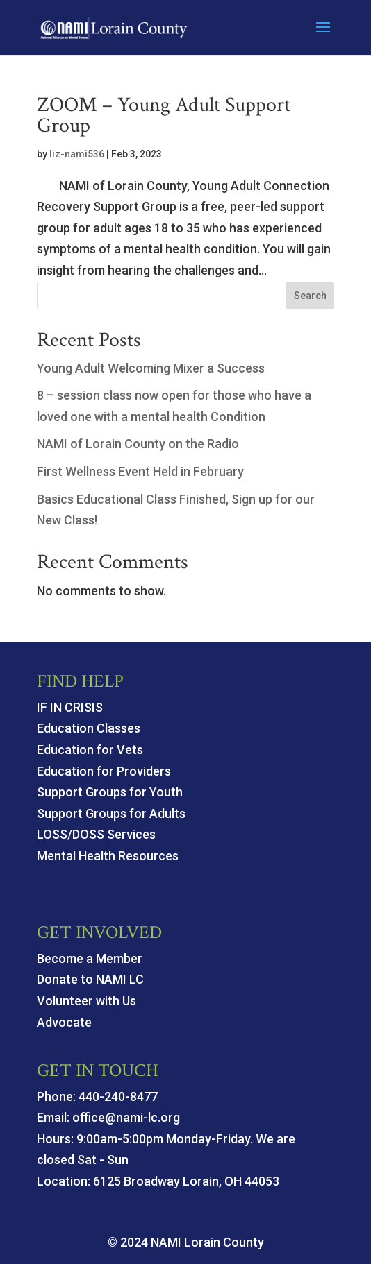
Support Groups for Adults (111, 813)
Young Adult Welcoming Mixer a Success (151, 368)
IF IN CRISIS (70, 707)
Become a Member (89, 958)
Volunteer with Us (86, 1000)
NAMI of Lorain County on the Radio (138, 443)
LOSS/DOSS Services (96, 834)
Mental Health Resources (108, 855)
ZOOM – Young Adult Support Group (163, 115)
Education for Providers (104, 771)
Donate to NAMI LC (90, 979)
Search (310, 295)
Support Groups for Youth (110, 792)
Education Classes (88, 728)
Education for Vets (90, 749)
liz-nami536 (76, 154)
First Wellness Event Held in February (140, 471)
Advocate (64, 1022)
